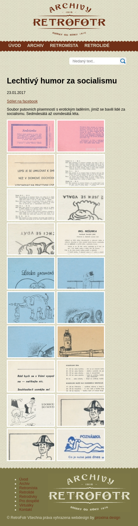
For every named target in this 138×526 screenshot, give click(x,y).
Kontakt (18, 60)
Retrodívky (22, 52)
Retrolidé (97, 45)
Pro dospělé (58, 52)
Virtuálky (92, 52)
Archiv (35, 45)
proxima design (107, 517)
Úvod (14, 45)
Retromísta (64, 45)
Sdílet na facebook (22, 101)
